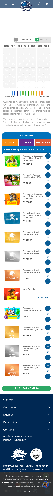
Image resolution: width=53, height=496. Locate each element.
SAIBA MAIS (42, 297)
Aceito (26, 492)
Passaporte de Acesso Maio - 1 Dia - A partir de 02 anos (33, 158)
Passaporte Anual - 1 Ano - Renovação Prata (32, 348)
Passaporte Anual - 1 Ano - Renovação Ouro (33, 328)
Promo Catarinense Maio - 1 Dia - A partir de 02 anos (32, 215)
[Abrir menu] (6, 4)
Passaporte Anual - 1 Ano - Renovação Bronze (32, 367)
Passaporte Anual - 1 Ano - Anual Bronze (32, 271)
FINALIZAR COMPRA (26, 388)
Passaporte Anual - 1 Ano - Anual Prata (32, 252)
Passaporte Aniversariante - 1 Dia (32, 309)
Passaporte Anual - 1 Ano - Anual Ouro (32, 233)
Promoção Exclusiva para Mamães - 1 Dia (32, 176)
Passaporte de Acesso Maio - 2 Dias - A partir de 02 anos (33, 196)
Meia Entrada (29, 289)
